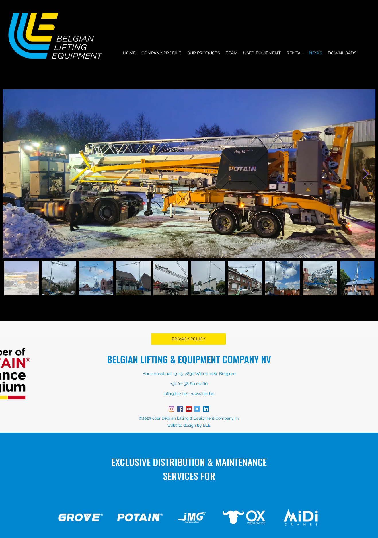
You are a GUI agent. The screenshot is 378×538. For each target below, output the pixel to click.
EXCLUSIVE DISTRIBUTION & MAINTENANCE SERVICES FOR (189, 469)
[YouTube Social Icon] (189, 409)
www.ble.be (202, 393)
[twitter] (197, 409)
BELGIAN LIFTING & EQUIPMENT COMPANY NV (189, 359)
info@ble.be (175, 393)
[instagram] (171, 409)
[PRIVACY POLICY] (188, 339)
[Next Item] (365, 174)
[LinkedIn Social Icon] (206, 409)
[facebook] (180, 409)
